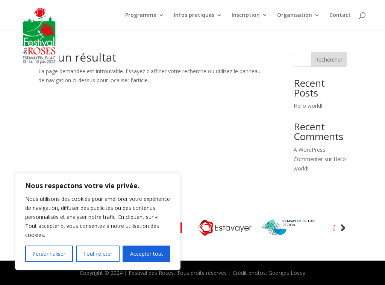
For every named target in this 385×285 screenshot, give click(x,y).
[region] (97, 221)
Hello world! (308, 105)
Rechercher (329, 59)
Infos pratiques (194, 15)
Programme (140, 15)
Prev (343, 227)
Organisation (294, 15)
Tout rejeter (97, 253)
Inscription (246, 15)
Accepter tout (146, 253)
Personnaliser (48, 253)
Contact (340, 15)
